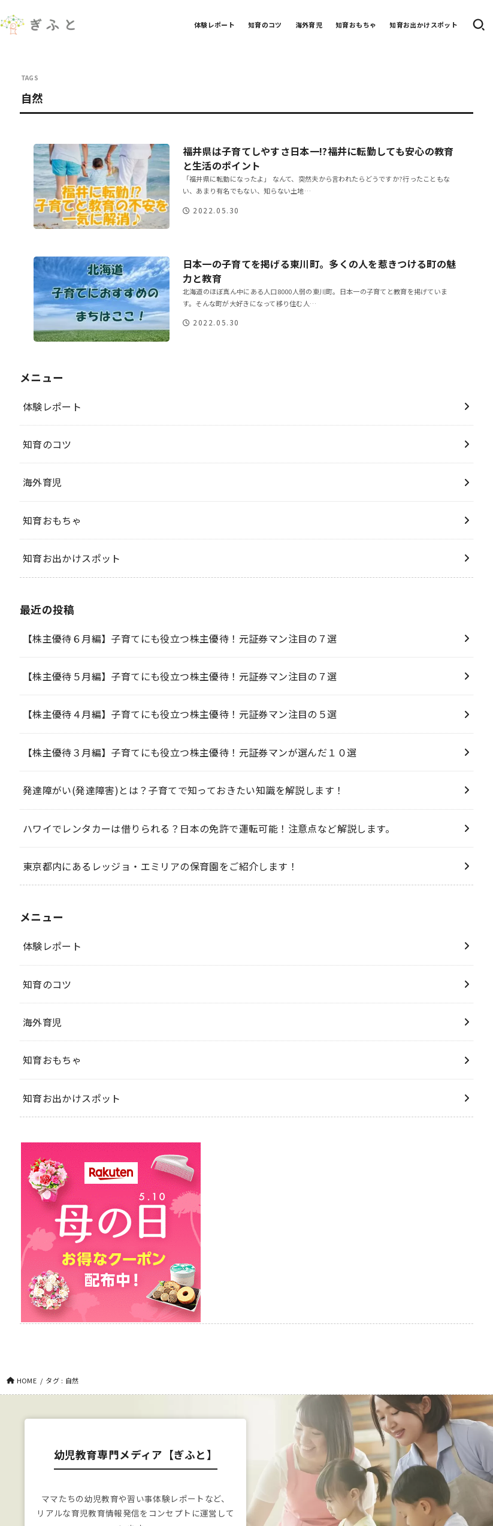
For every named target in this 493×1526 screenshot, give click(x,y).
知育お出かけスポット (423, 24)
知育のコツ (265, 24)
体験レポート (214, 24)
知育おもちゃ (355, 24)
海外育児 (309, 24)
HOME (27, 1380)
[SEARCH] (478, 25)
